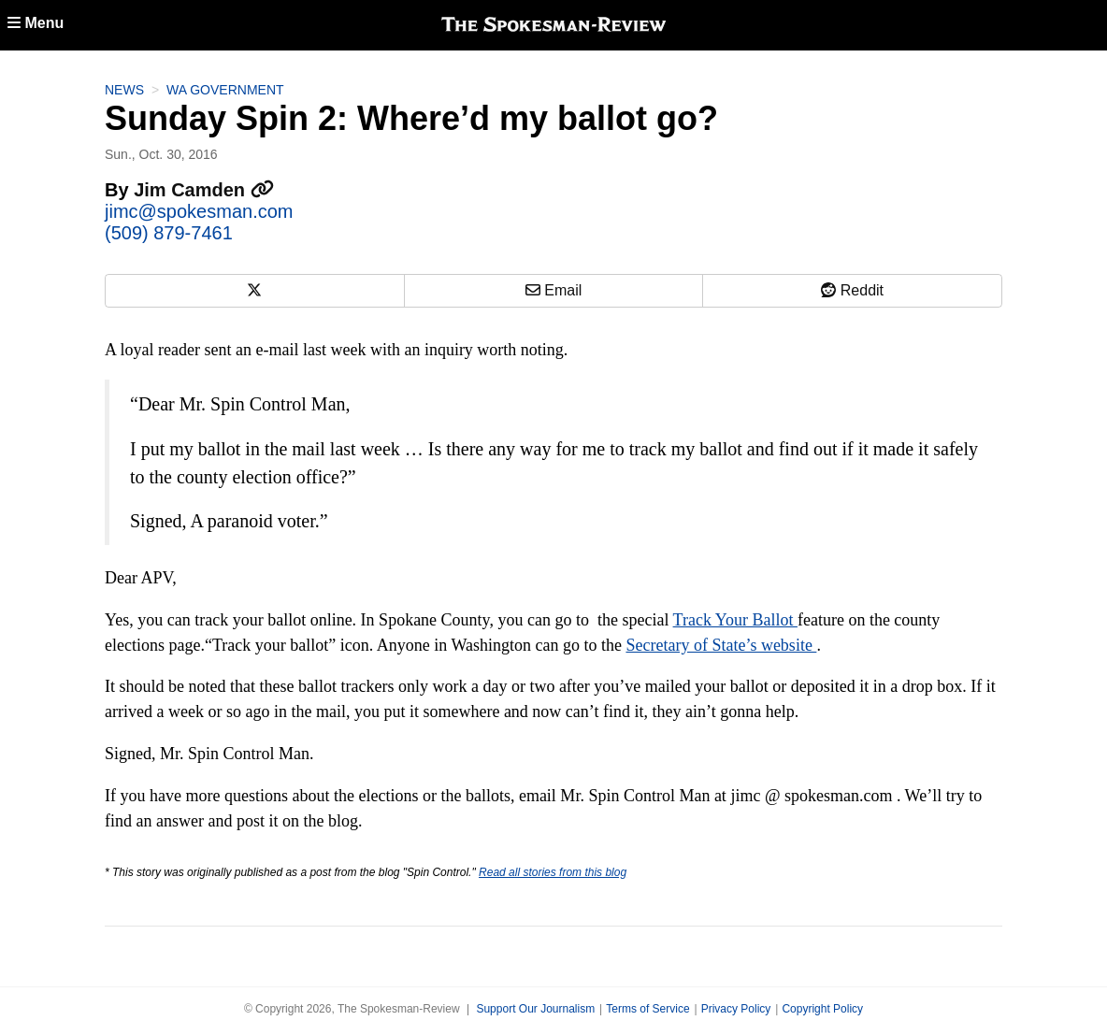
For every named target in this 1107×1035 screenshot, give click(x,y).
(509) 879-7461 (169, 233)
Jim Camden (203, 190)
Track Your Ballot (735, 620)
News (124, 89)
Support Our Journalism (535, 1008)
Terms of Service (647, 1008)
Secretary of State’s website (720, 645)
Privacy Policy (736, 1008)
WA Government (225, 89)
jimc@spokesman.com (199, 211)
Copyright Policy (822, 1008)
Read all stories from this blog (552, 872)
